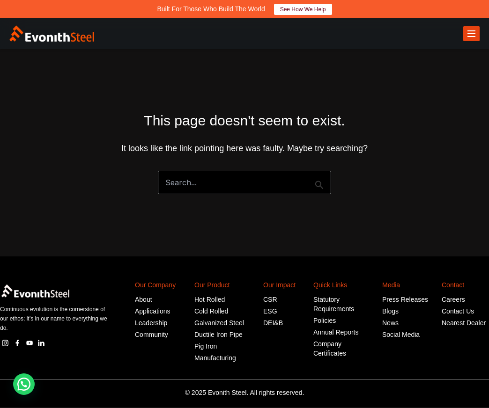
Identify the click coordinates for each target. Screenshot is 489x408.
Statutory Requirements (333, 305)
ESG (270, 312)
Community (151, 335)
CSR (270, 300)
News (390, 324)
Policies (324, 321)
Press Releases (405, 300)
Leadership (151, 324)
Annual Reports (336, 333)
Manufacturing (215, 359)
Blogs (390, 312)
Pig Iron (205, 347)
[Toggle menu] (471, 34)
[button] (24, 384)
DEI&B (273, 324)
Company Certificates (329, 349)
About (143, 300)
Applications (152, 312)
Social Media (401, 335)
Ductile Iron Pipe (218, 335)
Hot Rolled (209, 300)
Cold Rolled (211, 312)
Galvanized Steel (219, 324)
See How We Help (303, 9)
